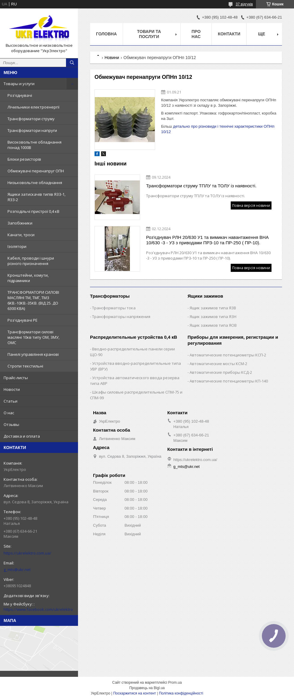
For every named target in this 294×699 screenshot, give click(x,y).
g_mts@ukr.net (17, 569)
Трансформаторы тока (114, 308)
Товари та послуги (149, 34)
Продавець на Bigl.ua (147, 688)
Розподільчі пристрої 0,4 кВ (33, 211)
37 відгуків (244, 4)
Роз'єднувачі (20, 95)
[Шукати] (72, 62)
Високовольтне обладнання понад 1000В (35, 144)
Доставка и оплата (22, 436)
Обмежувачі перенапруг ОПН (36, 171)
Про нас (196, 34)
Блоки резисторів (24, 159)
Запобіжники (20, 223)
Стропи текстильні (25, 366)
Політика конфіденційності (181, 693)
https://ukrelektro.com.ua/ (27, 553)
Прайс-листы (16, 377)
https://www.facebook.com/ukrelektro (38, 609)
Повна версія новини (251, 205)
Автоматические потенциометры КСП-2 (228, 355)
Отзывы (11, 424)
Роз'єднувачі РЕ (23, 320)
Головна (106, 33)
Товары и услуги (19, 83)
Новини (111, 57)
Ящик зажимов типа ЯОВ (213, 325)
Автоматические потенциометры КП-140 (229, 381)
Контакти (229, 33)
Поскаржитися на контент (134, 693)
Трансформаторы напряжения (121, 316)
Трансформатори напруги (32, 130)
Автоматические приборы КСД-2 (221, 372)
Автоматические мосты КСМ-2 (218, 363)
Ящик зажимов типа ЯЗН (213, 316)
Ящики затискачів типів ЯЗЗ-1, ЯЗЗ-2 (36, 197)
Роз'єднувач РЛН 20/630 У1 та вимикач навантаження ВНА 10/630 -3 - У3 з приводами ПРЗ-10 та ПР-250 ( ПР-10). (207, 240)
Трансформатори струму (31, 118)
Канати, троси (21, 234)
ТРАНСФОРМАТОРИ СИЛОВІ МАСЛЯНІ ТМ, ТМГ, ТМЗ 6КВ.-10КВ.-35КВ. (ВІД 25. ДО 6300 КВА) (33, 300)
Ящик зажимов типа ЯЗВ (213, 308)
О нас (9, 412)
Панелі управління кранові (33, 354)
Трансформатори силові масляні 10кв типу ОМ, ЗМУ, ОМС (33, 337)
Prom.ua (175, 682)
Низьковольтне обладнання (35, 182)
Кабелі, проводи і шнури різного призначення (31, 260)
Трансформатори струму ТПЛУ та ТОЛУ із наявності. (201, 185)
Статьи (10, 401)
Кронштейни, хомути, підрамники (28, 277)
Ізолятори (17, 246)
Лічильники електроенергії (33, 107)
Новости (12, 389)
